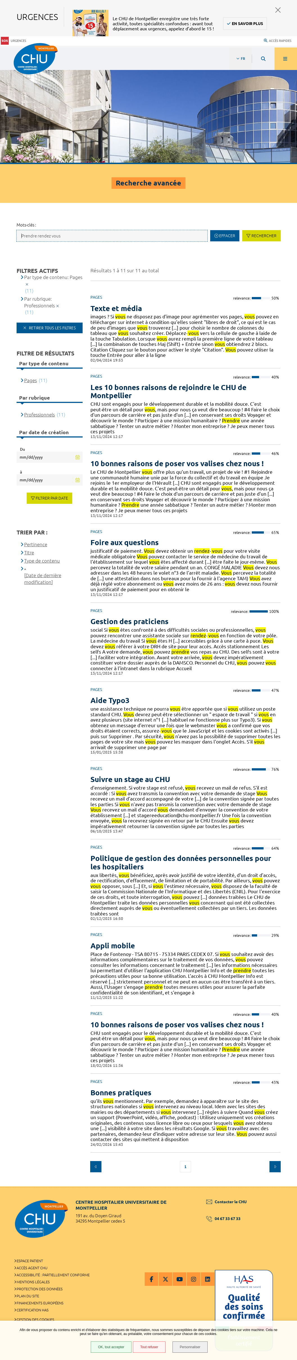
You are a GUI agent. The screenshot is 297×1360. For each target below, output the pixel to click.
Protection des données (40, 1289)
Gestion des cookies (35, 1320)
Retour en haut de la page (283, 1186)
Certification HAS (33, 1310)
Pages (30, 380)
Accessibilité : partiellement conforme (53, 1275)
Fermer (278, 10)
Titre (29, 552)
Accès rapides (277, 40)
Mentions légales (33, 1282)
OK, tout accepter (111, 1347)
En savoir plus (247, 23)
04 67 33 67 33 (223, 1218)
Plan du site (28, 1296)
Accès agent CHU (32, 1268)
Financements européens (40, 1303)
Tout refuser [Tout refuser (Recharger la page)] (149, 1347)
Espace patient (30, 1261)
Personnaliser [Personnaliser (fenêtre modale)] (190, 1347)
